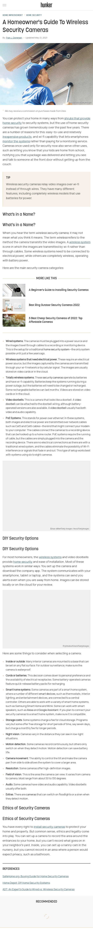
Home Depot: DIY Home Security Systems (26, 883)
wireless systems (50, 557)
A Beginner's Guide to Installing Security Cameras (59, 290)
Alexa (30, 710)
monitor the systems (16, 141)
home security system (56, 349)
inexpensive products (17, 136)
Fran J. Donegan (14, 38)
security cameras (53, 377)
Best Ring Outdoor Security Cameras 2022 (54, 305)
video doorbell (58, 408)
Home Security (34, 15)
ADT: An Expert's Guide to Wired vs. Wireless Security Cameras (38, 889)
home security (22, 561)
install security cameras (49, 827)
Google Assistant (48, 710)
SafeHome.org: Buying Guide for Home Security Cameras (36, 876)
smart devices (47, 694)
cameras (31, 794)
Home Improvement (13, 15)
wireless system (79, 242)
